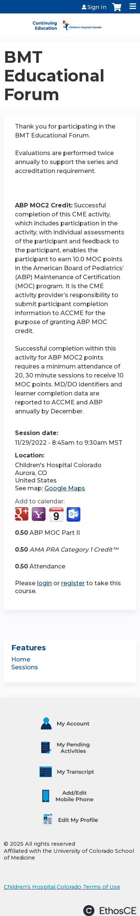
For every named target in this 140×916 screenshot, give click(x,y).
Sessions (24, 667)
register (73, 583)
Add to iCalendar (56, 514)
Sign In (96, 7)
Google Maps (64, 488)
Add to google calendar (22, 514)
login (44, 583)
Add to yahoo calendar (39, 514)
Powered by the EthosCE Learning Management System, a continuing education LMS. (109, 910)
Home (20, 659)
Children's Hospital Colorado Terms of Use (62, 886)
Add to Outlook (74, 514)
